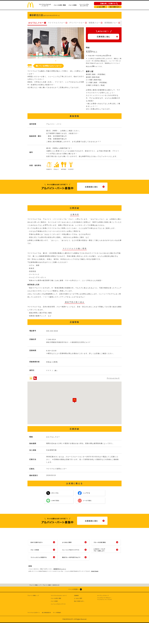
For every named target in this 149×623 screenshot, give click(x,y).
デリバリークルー (76, 23)
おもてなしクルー (36, 23)
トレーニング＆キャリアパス (84, 5)
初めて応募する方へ (115, 6)
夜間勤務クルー (111, 23)
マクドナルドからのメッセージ (45, 5)
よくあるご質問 (101, 6)
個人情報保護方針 (46, 612)
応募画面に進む (103, 37)
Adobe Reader (94, 571)
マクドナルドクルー (56, 23)
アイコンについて (113, 378)
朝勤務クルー (94, 23)
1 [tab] (56, 61)
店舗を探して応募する (107, 3)
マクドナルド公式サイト (33, 612)
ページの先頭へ (73, 589)
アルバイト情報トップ (33, 595)
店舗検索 (76, 595)
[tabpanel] (55, 43)
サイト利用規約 (57, 612)
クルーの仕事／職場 (60, 5)
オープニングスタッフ (103, 595)
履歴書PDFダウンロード (59, 569)
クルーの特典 (72, 5)
